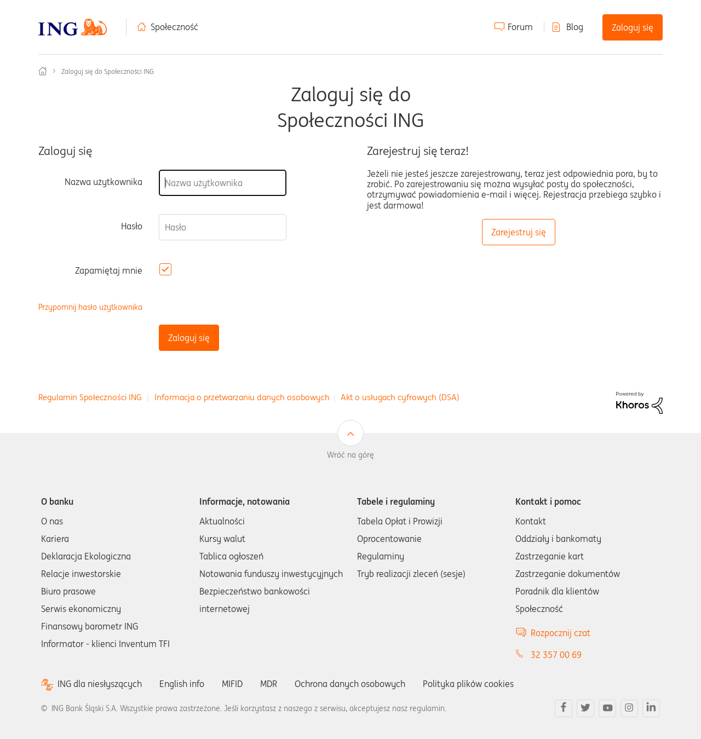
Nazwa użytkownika (103, 181)
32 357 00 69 (556, 654)
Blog (574, 26)
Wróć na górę (350, 455)
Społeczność (174, 26)
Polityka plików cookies (468, 683)
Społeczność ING (42, 71)
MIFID (232, 683)
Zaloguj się (632, 27)
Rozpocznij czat (560, 632)
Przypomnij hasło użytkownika (90, 307)
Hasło (131, 226)
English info (181, 683)
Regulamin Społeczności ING (90, 397)
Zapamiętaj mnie (108, 270)
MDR (268, 683)
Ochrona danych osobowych (350, 683)
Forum (520, 26)
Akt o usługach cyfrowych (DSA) (400, 397)
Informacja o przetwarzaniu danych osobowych (242, 397)
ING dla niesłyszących (100, 684)
